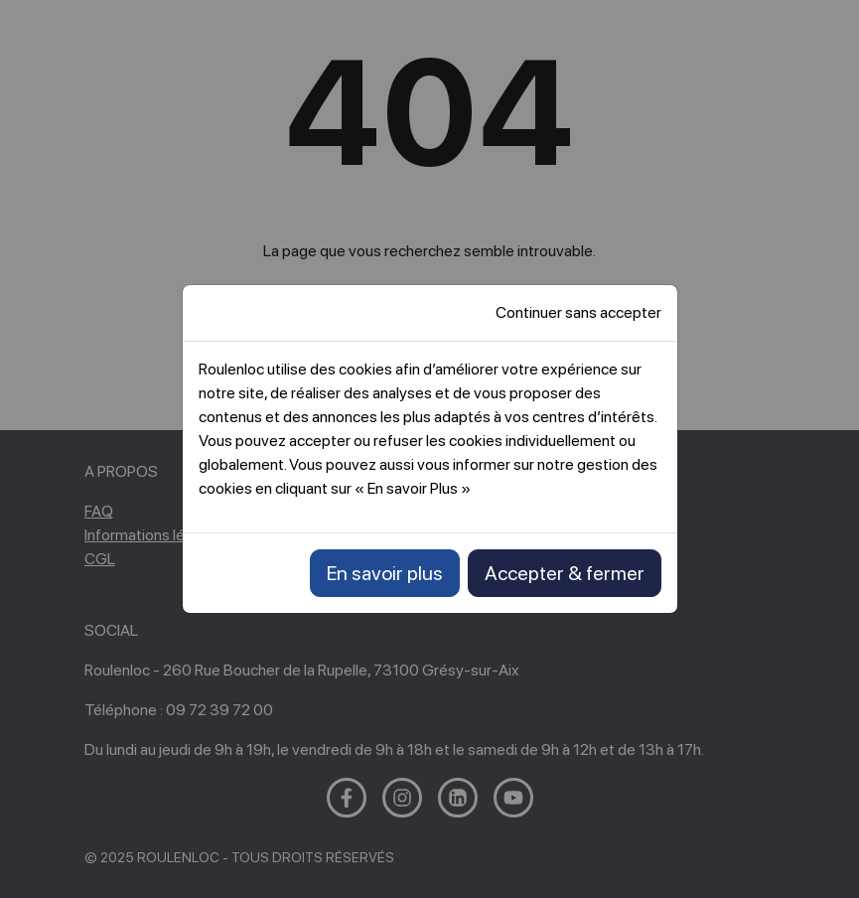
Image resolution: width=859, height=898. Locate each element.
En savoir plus (385, 573)
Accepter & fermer (564, 573)
